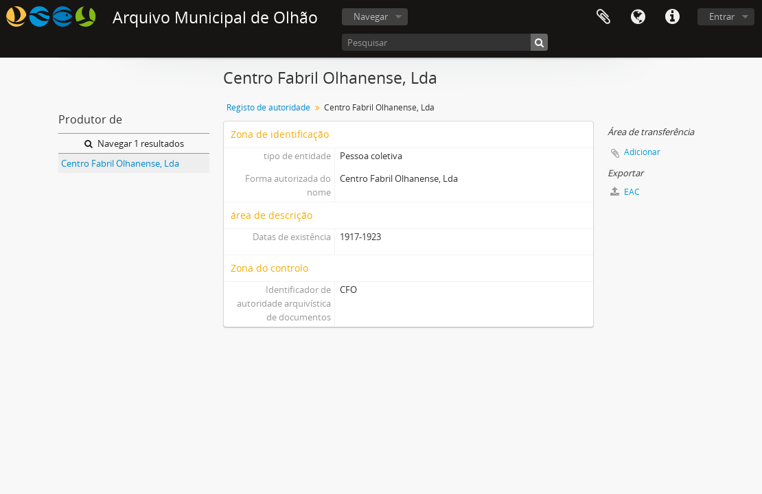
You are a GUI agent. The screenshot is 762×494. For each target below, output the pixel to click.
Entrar (722, 16)
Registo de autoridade (268, 107)
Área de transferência (603, 17)
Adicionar (642, 152)
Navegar (371, 16)
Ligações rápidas (672, 17)
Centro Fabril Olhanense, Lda (120, 163)
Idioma (638, 17)
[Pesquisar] (445, 42)
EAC (625, 192)
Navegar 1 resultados (134, 143)
